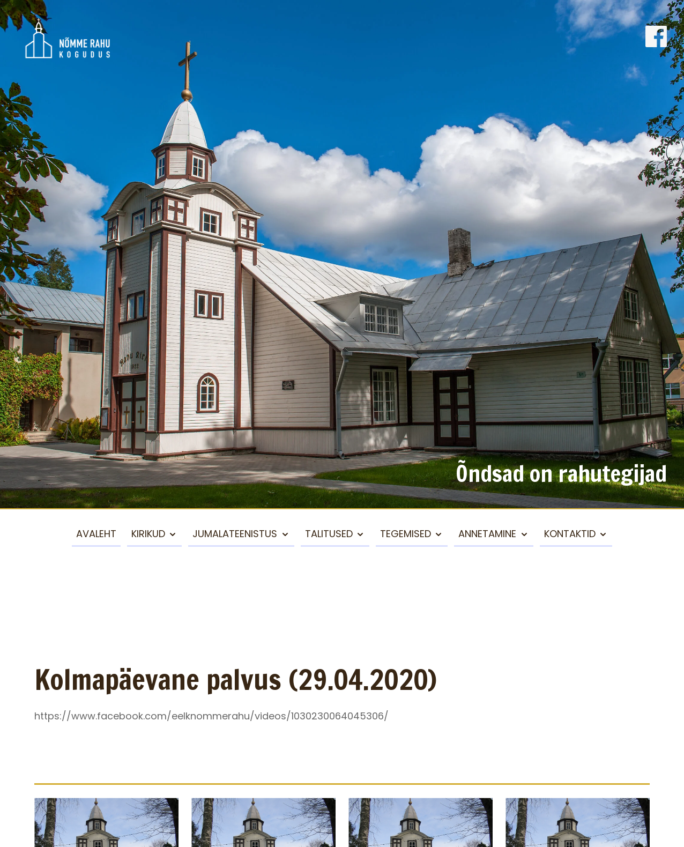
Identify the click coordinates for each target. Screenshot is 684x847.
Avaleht (96, 533)
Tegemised (405, 533)
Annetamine (487, 533)
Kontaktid (570, 533)
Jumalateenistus (234, 533)
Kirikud (148, 533)
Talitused (329, 533)
